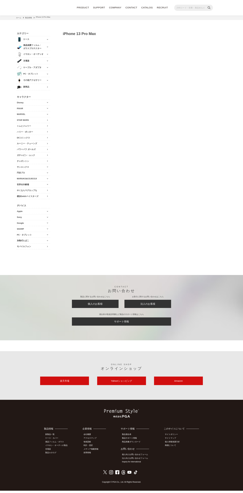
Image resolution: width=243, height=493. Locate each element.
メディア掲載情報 (92, 452)
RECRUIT (162, 7)
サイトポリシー (172, 438)
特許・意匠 (90, 448)
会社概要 (89, 438)
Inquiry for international (132, 464)
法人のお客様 (147, 303)
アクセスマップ (91, 441)
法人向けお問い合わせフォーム (136, 461)
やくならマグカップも (27, 189)
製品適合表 (128, 438)
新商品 (26, 86)
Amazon (178, 383)
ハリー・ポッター (25, 130)
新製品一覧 (51, 438)
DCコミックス (23, 136)
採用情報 (89, 455)
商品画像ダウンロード (132, 445)
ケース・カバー (52, 441)
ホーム (18, 17)
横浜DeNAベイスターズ (27, 195)
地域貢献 (89, 445)
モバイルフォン (24, 245)
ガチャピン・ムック (26, 154)
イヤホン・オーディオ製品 (57, 448)
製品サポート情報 (130, 441)
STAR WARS (23, 119)
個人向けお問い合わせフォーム (136, 457)
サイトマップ (171, 441)
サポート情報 (121, 322)
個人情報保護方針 (173, 445)
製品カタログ (51, 455)
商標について (171, 448)
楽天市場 (64, 383)
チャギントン (23, 160)
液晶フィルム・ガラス (55, 445)
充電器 (49, 452)
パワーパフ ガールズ (26, 148)
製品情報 (28, 17)
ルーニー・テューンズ (27, 142)
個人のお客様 (95, 303)
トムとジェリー (24, 125)
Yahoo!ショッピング (121, 383)
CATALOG (147, 7)
